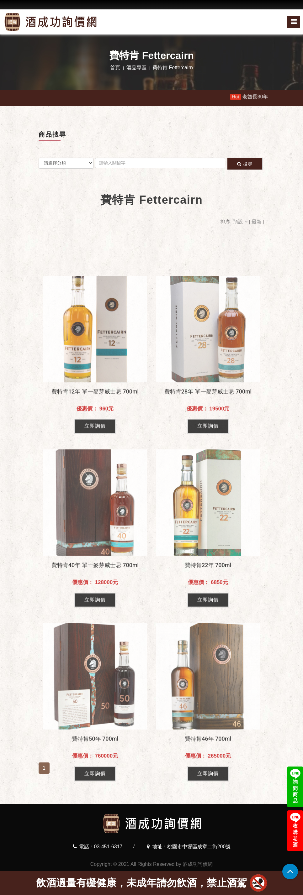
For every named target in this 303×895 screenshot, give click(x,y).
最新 (257, 221)
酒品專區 (136, 67)
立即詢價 (95, 517)
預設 (241, 221)
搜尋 (244, 163)
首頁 (115, 67)
